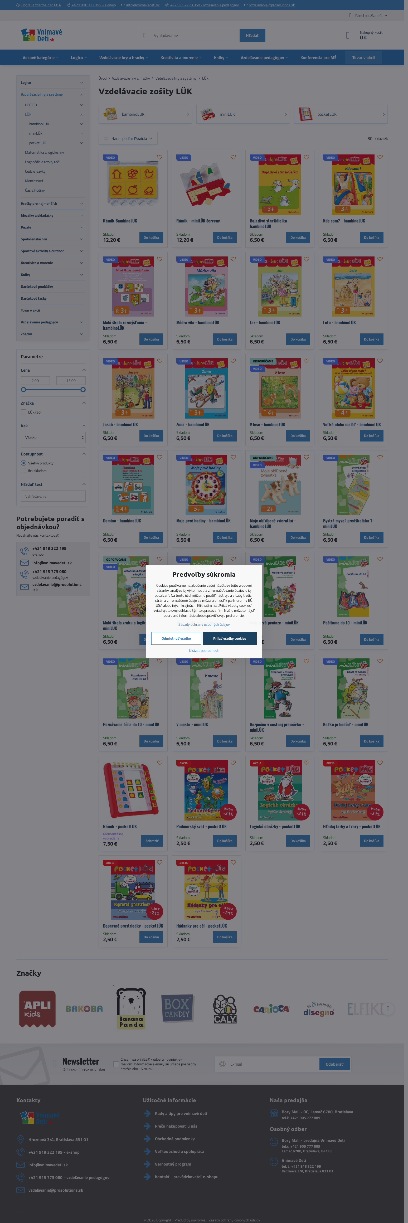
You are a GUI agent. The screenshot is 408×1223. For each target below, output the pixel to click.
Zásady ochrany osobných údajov (204, 624)
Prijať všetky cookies (229, 638)
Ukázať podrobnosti (204, 650)
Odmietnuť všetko (176, 638)
